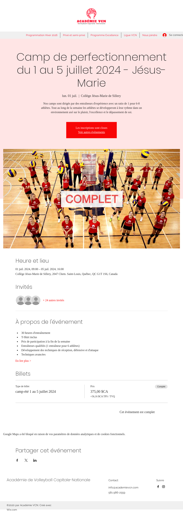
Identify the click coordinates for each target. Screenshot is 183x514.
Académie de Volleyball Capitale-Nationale (48, 480)
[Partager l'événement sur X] (26, 460)
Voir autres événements (91, 132)
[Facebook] (158, 486)
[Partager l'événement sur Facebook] (17, 460)
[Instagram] (163, 486)
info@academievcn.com (123, 487)
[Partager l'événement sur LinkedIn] (35, 460)
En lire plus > (23, 360)
